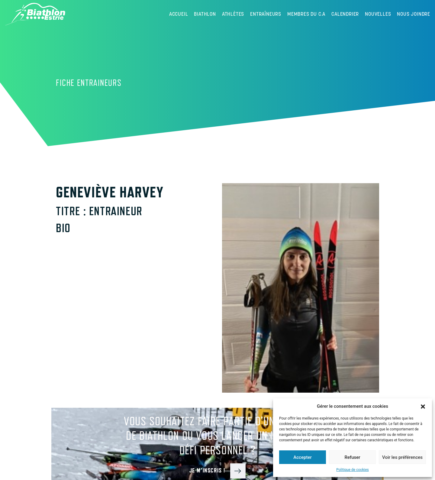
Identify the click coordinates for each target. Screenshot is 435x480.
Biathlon (205, 14)
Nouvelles (378, 14)
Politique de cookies (352, 470)
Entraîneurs (265, 14)
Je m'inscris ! (217, 470)
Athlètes (233, 14)
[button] (423, 406)
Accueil (178, 14)
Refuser (352, 457)
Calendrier (345, 14)
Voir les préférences (402, 457)
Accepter (302, 457)
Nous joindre (413, 14)
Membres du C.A (306, 14)
